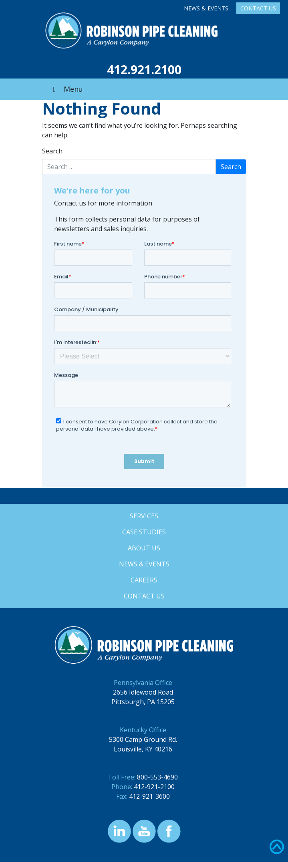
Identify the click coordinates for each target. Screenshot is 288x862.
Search (52, 151)
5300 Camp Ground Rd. (143, 739)
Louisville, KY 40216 (143, 749)
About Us (144, 548)
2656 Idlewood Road (143, 692)
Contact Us (258, 8)
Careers (144, 580)
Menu (66, 89)
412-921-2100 (154, 786)
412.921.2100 (144, 69)
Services (144, 516)
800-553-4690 (157, 777)
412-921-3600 (149, 796)
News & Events (206, 8)
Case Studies (144, 532)
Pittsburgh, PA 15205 (143, 701)
